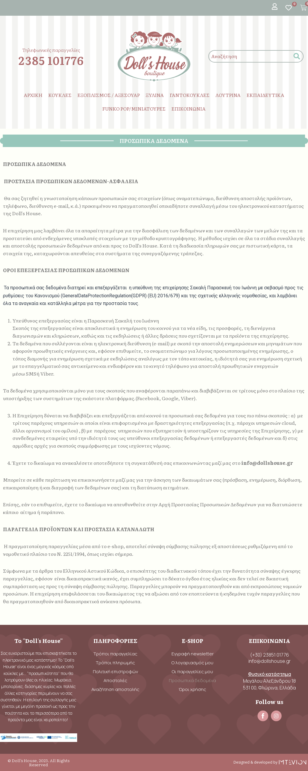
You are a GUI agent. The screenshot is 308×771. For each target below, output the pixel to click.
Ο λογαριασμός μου (192, 663)
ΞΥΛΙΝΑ (155, 94)
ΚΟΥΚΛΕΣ (60, 94)
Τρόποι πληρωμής (115, 663)
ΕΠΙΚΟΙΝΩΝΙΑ (189, 108)
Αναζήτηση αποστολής (115, 689)
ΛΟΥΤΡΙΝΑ (228, 94)
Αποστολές (115, 680)
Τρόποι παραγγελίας (115, 654)
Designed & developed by (255, 762)
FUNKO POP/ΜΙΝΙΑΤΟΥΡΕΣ (134, 108)
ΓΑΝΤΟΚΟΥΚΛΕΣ (189, 94)
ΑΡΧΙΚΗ (33, 94)
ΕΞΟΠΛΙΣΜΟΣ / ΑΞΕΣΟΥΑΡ (108, 94)
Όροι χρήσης (192, 689)
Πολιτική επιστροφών (115, 671)
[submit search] (296, 56)
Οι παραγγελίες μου (192, 671)
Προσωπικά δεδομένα (192, 680)
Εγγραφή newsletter (193, 654)
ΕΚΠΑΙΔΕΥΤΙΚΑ (265, 94)
